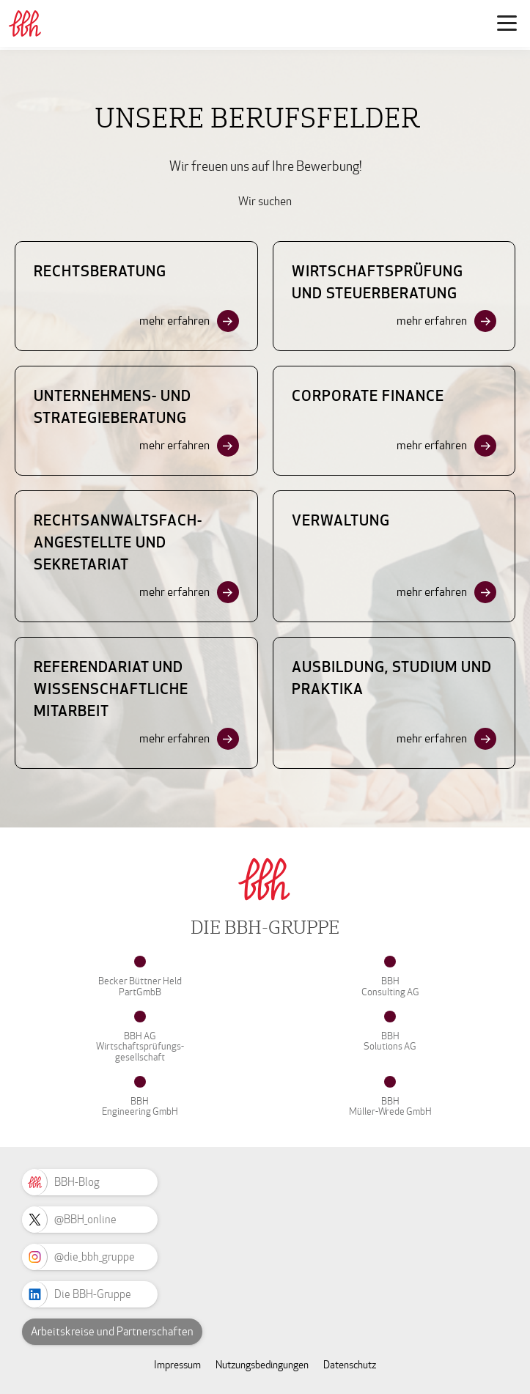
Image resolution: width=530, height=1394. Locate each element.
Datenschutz (349, 1365)
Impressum (177, 1365)
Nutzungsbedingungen (262, 1365)
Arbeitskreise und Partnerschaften (112, 1331)
